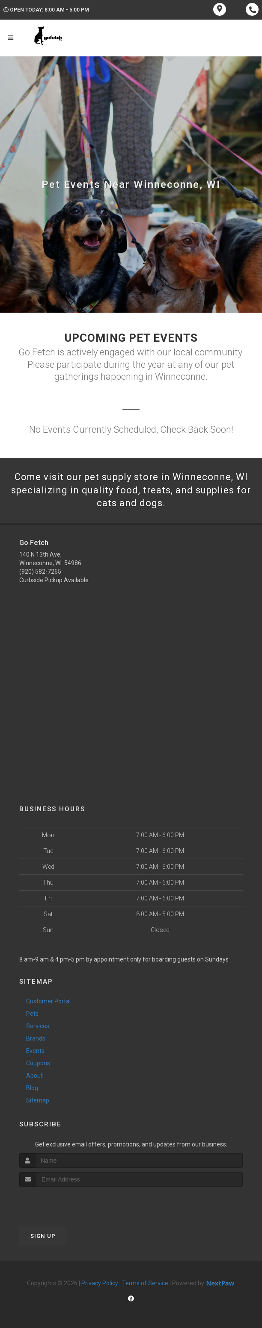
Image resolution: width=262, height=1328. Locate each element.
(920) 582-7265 (40, 571)
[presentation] (64, 1202)
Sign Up (43, 1236)
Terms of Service (145, 1283)
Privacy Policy (99, 1283)
